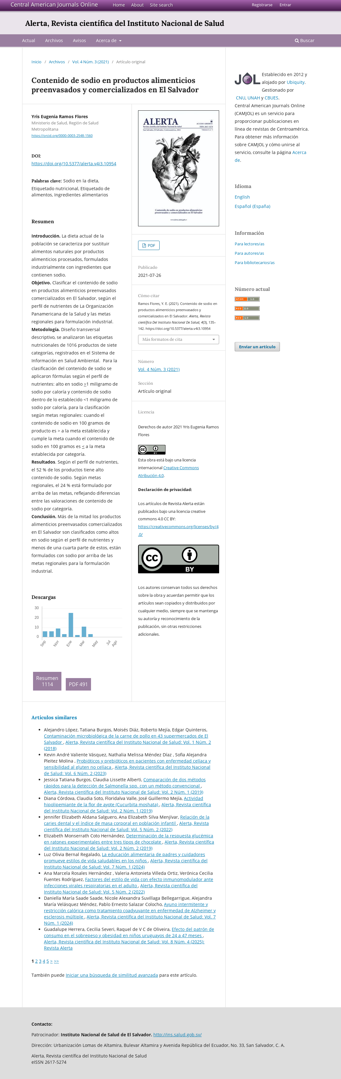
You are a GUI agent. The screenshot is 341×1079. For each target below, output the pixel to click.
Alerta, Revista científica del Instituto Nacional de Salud (124, 23)
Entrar (285, 4)
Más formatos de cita (162, 339)
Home (119, 5)
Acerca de (107, 40)
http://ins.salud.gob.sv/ (177, 1035)
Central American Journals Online (54, 4)
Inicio (36, 62)
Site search (161, 5)
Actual (28, 40)
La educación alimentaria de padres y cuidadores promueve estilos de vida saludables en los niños (124, 857)
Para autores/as (249, 253)
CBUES (271, 98)
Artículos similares (54, 717)
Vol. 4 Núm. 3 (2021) (90, 62)
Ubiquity (296, 82)
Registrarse (262, 4)
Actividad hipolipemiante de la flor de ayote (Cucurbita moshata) (123, 801)
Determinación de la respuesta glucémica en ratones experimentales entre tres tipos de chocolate (128, 839)
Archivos (54, 40)
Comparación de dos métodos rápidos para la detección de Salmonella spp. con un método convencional (125, 783)
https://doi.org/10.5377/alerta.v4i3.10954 (73, 163)
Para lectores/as (249, 244)
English (242, 197)
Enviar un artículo (257, 346)
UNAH (253, 98)
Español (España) (252, 206)
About (137, 5)
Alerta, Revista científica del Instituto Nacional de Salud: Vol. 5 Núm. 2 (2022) (126, 826)
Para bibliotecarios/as (255, 262)
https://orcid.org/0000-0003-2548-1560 (62, 135)
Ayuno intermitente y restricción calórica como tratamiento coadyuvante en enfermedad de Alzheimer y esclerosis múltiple (130, 910)
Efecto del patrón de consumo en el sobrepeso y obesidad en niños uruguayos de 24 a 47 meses (129, 932)
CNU (240, 98)
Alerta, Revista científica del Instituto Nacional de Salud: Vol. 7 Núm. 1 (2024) (126, 864)
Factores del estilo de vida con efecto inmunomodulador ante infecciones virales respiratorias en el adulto (128, 882)
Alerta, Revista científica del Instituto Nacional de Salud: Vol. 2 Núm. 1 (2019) (123, 792)
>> (56, 961)
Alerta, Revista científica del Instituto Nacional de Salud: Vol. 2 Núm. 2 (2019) (129, 845)
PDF (151, 245)
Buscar (305, 40)
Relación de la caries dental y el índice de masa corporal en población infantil (126, 820)
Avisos (79, 40)
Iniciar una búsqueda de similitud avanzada (112, 975)
